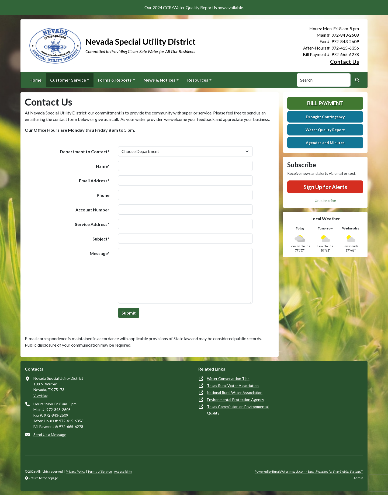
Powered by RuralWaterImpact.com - (309, 471)
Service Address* (92, 224)
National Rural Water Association (234, 392)
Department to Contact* (84, 151)
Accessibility (123, 471)
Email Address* (94, 180)
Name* (102, 166)
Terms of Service (100, 471)
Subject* (100, 238)
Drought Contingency (325, 116)
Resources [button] (197, 79)
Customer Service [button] (68, 79)
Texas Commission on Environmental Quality (238, 409)
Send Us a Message (49, 434)
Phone (103, 195)
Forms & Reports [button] (115, 79)
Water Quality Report (325, 129)
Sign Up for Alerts (325, 187)
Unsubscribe (325, 200)
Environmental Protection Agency (235, 399)
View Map (40, 395)
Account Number (92, 209)
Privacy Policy (75, 471)
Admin (358, 478)
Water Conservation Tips (228, 378)
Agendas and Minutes (325, 142)
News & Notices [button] (159, 79)
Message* (99, 253)
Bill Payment (325, 103)
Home (35, 79)
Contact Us (344, 61)
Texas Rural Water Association (233, 385)
